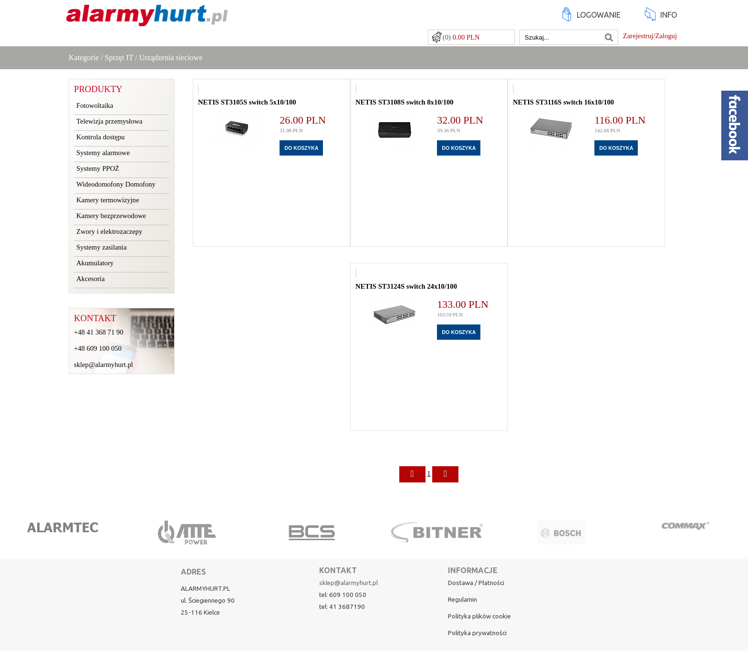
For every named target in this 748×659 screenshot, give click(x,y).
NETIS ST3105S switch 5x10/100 (247, 102)
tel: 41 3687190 (342, 606)
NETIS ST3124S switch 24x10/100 (406, 286)
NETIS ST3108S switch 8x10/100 (404, 102)
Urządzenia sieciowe (171, 57)
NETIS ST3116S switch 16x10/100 (563, 102)
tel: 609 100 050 (342, 594)
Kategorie (84, 57)
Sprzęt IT (119, 57)
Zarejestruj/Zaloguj (650, 36)
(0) (461, 37)
